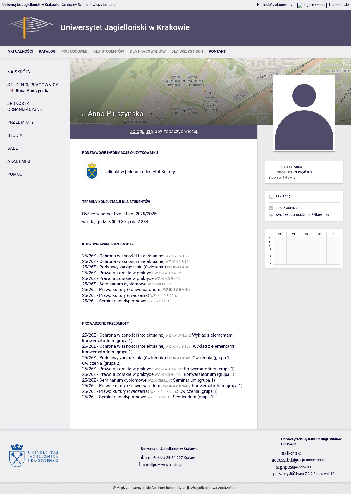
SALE (12, 148)
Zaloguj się (141, 131)
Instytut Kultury (160, 171)
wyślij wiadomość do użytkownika (302, 215)
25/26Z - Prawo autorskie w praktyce (118, 273)
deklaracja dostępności (307, 460)
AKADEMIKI (18, 161)
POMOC (15, 174)
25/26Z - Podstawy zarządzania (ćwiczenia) (124, 267)
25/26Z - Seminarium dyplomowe (114, 284)
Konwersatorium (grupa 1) (209, 368)
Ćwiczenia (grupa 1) (211, 357)
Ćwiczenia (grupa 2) (101, 363)
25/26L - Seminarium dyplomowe (114, 301)
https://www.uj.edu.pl (165, 465)
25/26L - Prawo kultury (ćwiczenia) (115, 295)
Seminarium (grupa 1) (194, 380)
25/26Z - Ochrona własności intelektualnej (123, 256)
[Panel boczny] (35, 243)
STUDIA (15, 135)
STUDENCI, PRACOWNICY (32, 84)
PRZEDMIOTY (20, 122)
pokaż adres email (290, 208)
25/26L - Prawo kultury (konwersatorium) (122, 289)
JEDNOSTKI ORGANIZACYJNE (24, 106)
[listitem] (20, 52)
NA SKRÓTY (19, 72)
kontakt (295, 453)
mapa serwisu (300, 467)
